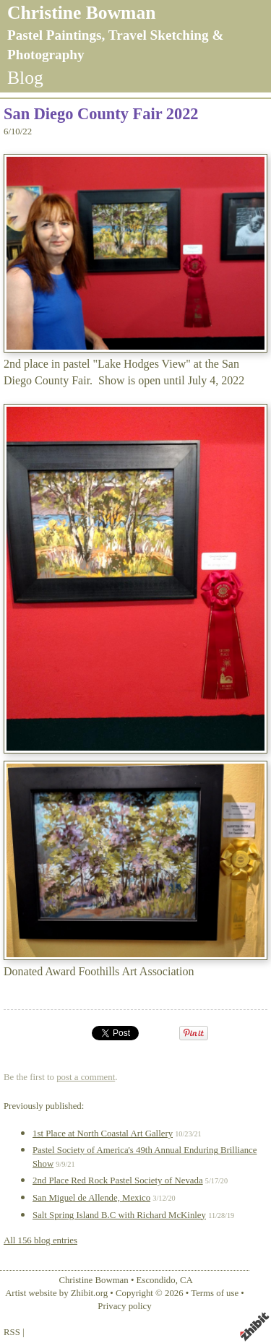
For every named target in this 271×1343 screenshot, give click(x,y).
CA (186, 1280)
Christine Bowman (81, 12)
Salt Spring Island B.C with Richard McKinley (119, 1215)
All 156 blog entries (40, 1240)
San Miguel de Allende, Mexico (91, 1198)
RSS (12, 1332)
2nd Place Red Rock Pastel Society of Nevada (118, 1180)
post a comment (85, 1077)
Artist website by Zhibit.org (56, 1293)
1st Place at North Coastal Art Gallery (103, 1133)
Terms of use (214, 1293)
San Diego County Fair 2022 (101, 114)
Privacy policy (124, 1306)
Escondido (156, 1280)
